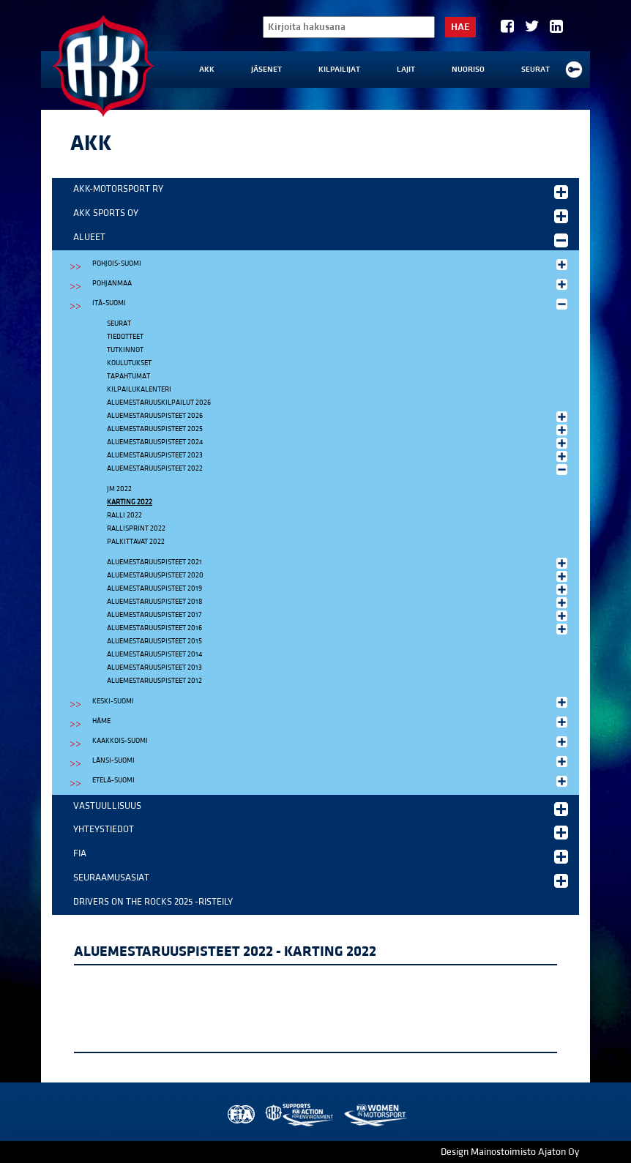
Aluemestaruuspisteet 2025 (338, 429)
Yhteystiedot (320, 831)
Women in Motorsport (375, 1115)
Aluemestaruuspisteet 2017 (338, 615)
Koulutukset (129, 363)
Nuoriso (468, 69)
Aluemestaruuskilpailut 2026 (159, 402)
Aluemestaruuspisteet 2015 (154, 641)
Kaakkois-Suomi (331, 741)
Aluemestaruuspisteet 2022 (338, 469)
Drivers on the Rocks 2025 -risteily (153, 902)
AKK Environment (300, 1115)
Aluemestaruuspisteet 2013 (154, 667)
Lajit (406, 69)
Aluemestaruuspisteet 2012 (154, 680)
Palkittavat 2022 (136, 541)
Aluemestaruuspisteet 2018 (338, 602)
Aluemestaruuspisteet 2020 (338, 576)
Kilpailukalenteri (139, 389)
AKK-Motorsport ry (320, 191)
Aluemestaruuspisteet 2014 (154, 654)
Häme (331, 721)
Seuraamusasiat (320, 880)
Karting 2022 (129, 502)
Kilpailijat (339, 69)
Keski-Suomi (331, 701)
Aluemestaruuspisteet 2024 (338, 442)
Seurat (535, 69)
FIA (320, 856)
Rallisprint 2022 (136, 528)
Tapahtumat (128, 376)
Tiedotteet (125, 336)
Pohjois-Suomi (331, 264)
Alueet (320, 239)
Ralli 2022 (124, 515)
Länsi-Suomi (331, 761)
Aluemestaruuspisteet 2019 (338, 589)
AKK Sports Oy (320, 215)
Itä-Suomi (331, 303)
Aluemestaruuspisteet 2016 (338, 628)
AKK (206, 69)
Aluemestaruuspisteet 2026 (338, 416)
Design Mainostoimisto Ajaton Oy (510, 1152)
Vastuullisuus (320, 808)
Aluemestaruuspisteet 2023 (338, 456)
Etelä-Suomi (331, 781)
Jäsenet (266, 69)
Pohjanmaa (331, 284)
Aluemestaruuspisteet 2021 (338, 562)
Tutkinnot (125, 349)
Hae (460, 27)
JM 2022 (119, 489)
